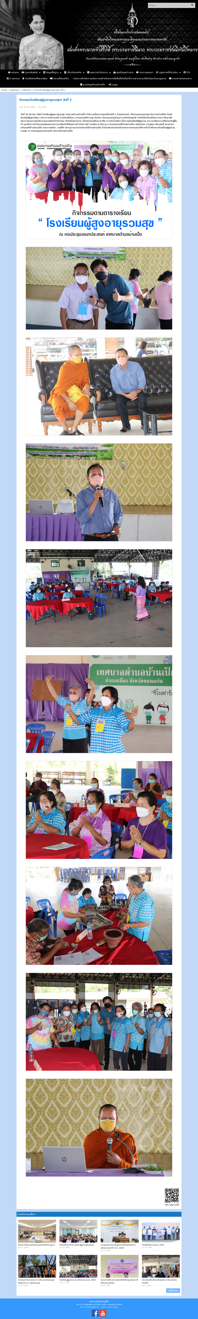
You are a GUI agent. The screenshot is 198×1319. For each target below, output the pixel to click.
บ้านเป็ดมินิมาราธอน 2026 (153, 1244)
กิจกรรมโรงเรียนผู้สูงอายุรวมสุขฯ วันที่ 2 (49, 90)
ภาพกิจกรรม (26, 90)
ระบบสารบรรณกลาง (180, 78)
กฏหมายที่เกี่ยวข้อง (167, 72)
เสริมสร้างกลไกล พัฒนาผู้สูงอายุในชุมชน (76, 1244)
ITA (187, 72)
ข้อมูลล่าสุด (14, 90)
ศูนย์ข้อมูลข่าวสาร (123, 72)
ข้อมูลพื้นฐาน (50, 72)
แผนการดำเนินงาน (97, 72)
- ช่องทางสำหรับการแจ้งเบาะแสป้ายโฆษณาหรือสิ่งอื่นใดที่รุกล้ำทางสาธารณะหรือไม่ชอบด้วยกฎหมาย (119, 78)
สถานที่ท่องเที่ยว (59, 78)
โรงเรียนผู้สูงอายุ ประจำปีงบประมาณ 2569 (77, 1279)
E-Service (13, 78)
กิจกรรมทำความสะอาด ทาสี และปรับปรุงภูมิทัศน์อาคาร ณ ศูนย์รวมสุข (36, 1281)
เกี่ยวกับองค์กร (73, 72)
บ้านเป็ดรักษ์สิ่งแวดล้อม (34, 78)
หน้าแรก (13, 72)
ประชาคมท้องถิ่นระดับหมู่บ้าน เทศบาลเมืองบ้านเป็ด (159, 1281)
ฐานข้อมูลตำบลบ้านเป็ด (92, 84)
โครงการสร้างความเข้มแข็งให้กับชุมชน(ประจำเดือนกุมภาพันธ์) (119, 1281)
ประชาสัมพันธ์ (30, 72)
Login (113, 84)
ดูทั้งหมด (173, 1290)
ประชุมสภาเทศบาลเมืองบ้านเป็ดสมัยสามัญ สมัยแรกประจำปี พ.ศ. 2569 (118, 1246)
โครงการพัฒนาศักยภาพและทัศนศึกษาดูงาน (36, 1244)
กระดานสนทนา (144, 72)
